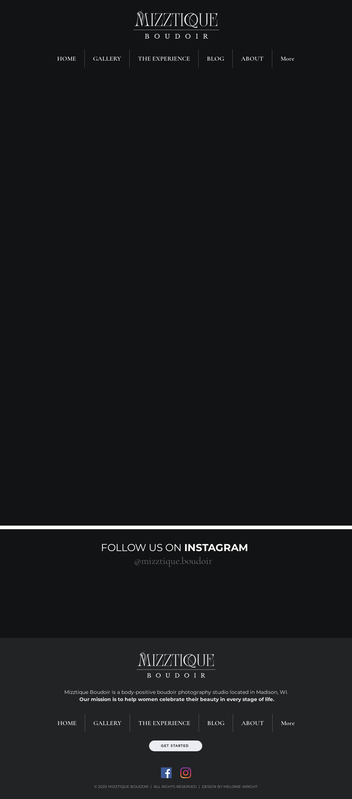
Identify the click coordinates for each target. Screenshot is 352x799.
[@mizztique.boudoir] (172, 561)
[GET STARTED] (175, 746)
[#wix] (218, 561)
